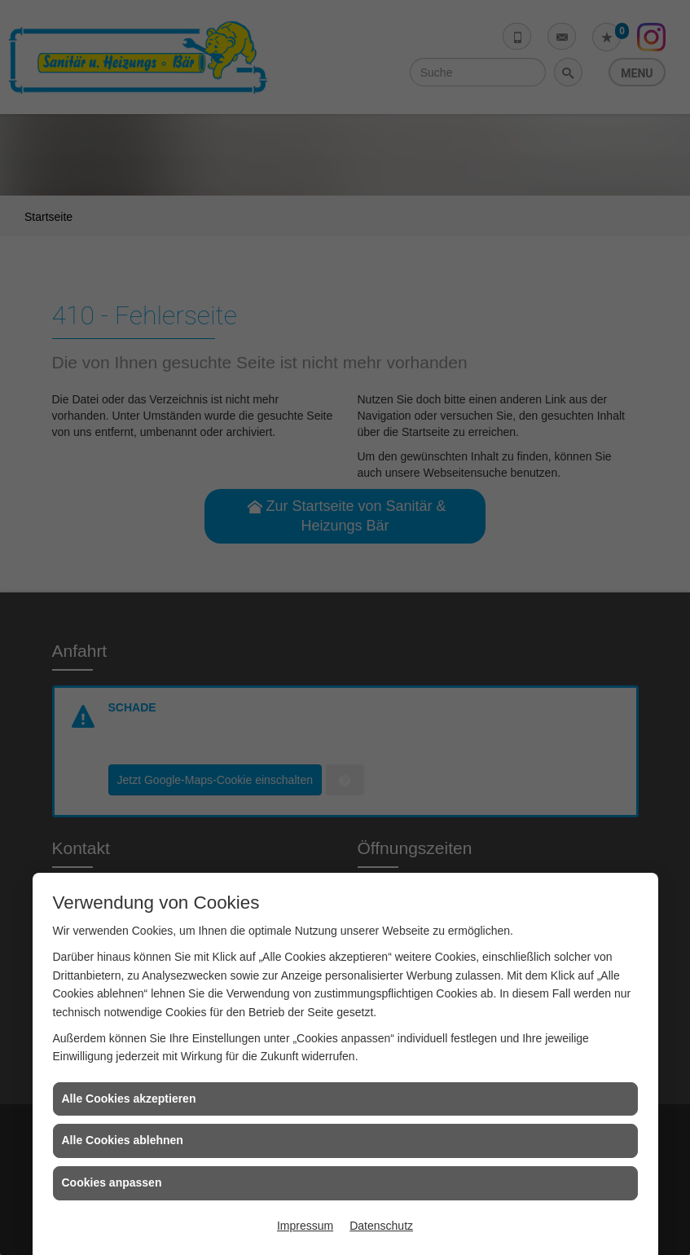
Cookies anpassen (112, 1182)
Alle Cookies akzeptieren (129, 1098)
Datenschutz (381, 1225)
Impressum (305, 1225)
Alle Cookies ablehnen (122, 1140)
